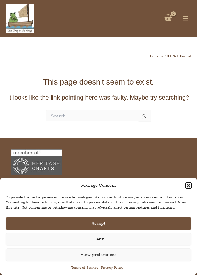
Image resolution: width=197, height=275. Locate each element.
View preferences (98, 254)
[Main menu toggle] (185, 18)
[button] (188, 185)
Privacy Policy (112, 267)
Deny (98, 239)
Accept (98, 223)
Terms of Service (84, 267)
